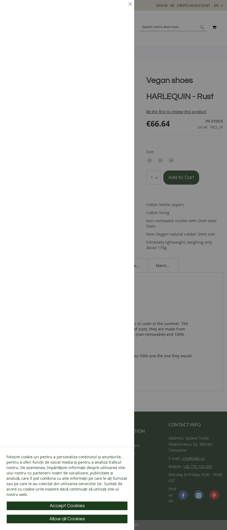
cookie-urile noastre (41, 489)
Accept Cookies (67, 505)
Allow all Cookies (67, 518)
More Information (111, 41)
